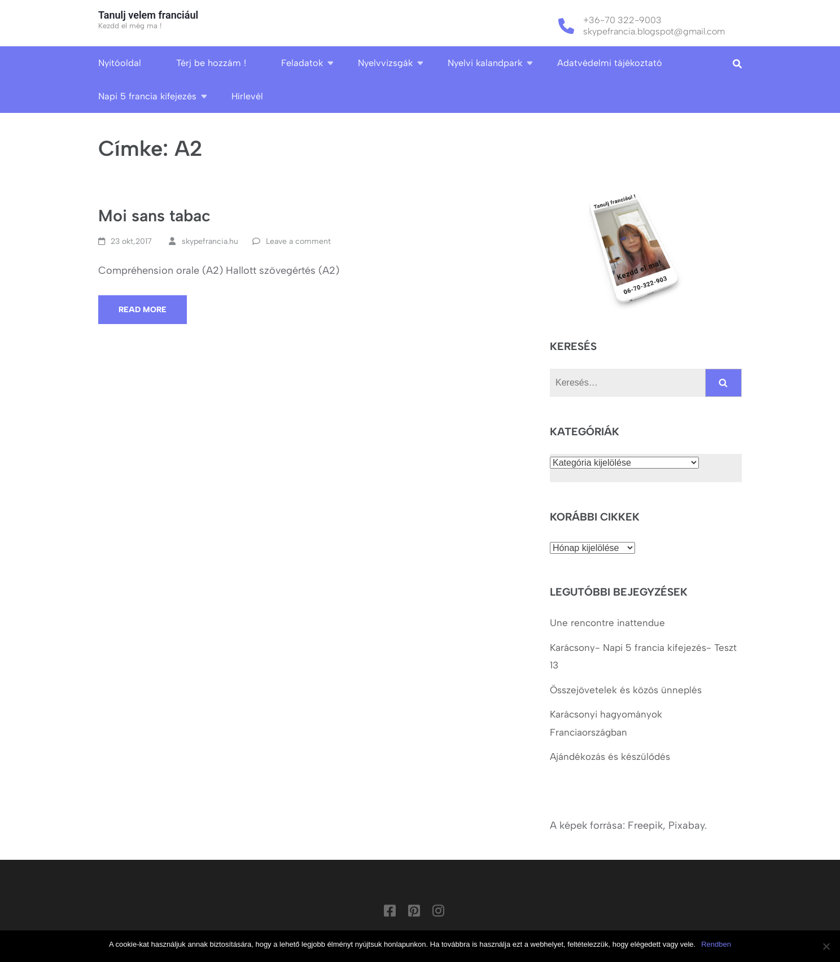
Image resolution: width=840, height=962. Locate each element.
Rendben (716, 944)
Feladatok (302, 63)
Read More (143, 309)
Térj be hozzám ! (211, 63)
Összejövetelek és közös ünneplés (627, 690)
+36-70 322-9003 (622, 20)
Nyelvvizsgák (385, 63)
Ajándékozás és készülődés (610, 756)
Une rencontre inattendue (607, 622)
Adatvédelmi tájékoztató (609, 63)
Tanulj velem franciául (148, 15)
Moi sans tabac (154, 215)
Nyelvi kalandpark (485, 63)
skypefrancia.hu (210, 241)
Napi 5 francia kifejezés (147, 96)
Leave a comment (298, 241)
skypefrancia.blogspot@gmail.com (654, 31)
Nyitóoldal (119, 63)
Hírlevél (247, 96)
